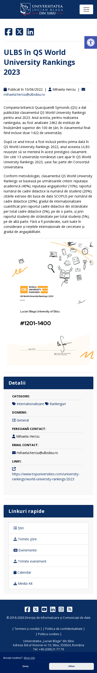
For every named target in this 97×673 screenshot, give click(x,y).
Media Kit (23, 583)
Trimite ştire (25, 539)
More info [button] (29, 657)
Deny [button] (26, 666)
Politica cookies (48, 634)
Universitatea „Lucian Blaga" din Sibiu (48, 641)
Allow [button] (71, 666)
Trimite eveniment (30, 561)
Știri (19, 528)
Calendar (22, 572)
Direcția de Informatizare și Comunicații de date (57, 618)
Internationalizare (30, 403)
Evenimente (25, 550)
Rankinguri (58, 403)
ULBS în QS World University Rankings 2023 (39, 62)
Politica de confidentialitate (63, 629)
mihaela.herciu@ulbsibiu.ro (24, 94)
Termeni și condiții (27, 629)
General (23, 420)
